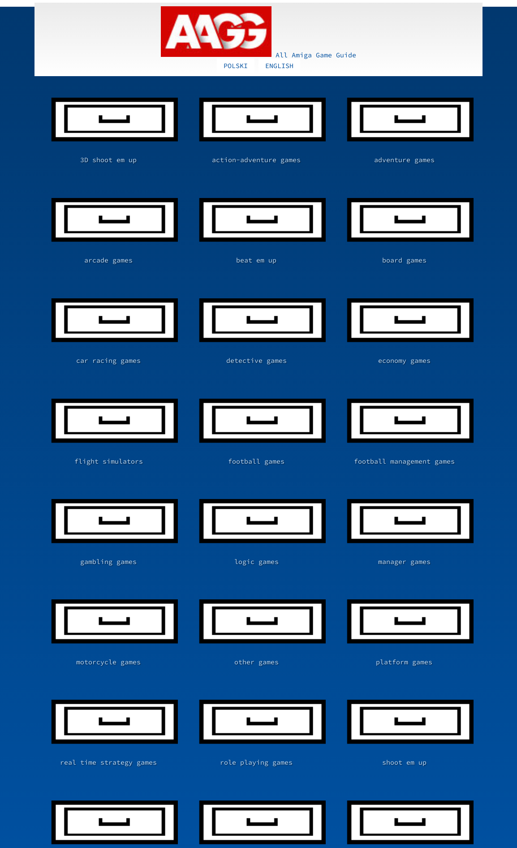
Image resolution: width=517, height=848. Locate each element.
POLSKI (236, 8)
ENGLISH (279, 8)
